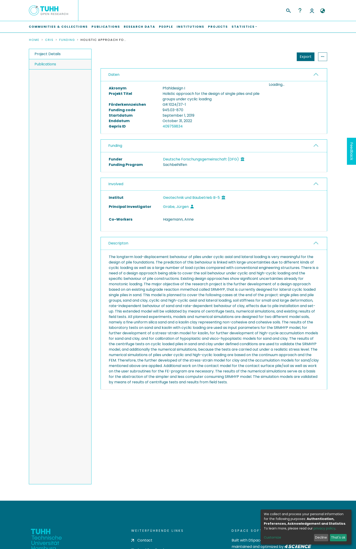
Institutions (190, 27)
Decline (321, 537)
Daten (113, 74)
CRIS (49, 40)
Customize (272, 537)
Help (300, 10)
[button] (322, 11)
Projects (218, 27)
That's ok (338, 537)
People (166, 27)
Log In (312, 10)
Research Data (139, 27)
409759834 (173, 126)
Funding (67, 40)
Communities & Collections (58, 27)
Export (283, 56)
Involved (115, 184)
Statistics (304, 56)
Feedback (351, 151)
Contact (141, 540)
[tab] (214, 75)
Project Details (48, 54)
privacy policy (324, 528)
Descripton (118, 243)
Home (34, 40)
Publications (105, 27)
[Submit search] (288, 10)
